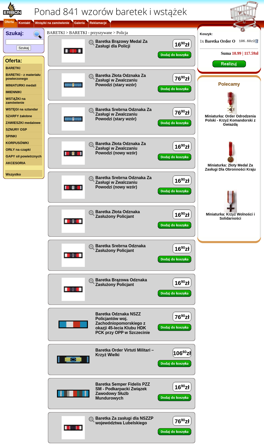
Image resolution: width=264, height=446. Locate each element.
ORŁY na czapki (18, 150)
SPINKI (11, 136)
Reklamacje (97, 23)
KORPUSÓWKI (17, 143)
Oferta (9, 22)
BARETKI (13, 68)
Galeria (79, 23)
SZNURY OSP (16, 129)
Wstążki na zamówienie (52, 23)
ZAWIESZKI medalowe (23, 123)
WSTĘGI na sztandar (22, 109)
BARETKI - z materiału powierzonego (23, 77)
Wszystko (13, 174)
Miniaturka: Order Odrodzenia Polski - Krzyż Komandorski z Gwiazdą (230, 121)
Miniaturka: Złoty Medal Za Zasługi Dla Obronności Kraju (230, 168)
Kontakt (24, 23)
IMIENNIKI (13, 92)
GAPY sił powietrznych (24, 156)
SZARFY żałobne (19, 116)
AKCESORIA (16, 163)
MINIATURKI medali (21, 85)
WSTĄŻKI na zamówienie (16, 101)
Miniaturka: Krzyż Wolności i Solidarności (230, 217)
